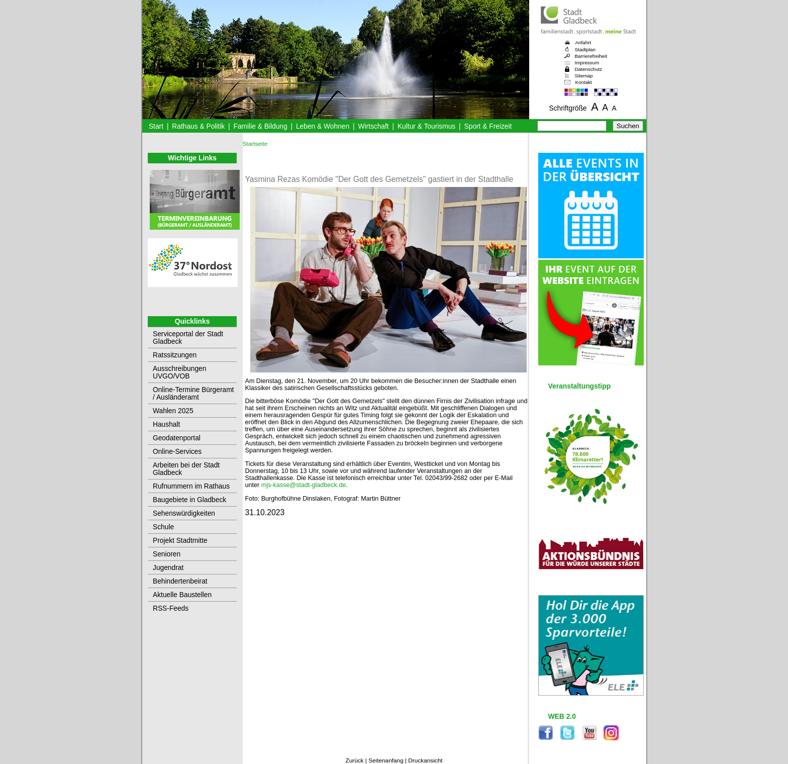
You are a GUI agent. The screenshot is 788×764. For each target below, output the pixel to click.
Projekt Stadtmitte (180, 540)
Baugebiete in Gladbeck (189, 500)
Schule (163, 527)
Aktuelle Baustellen (182, 595)
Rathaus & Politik (198, 126)
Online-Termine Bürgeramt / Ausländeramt (193, 393)
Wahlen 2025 (173, 411)
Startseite (255, 143)
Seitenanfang (386, 760)
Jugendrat (168, 567)
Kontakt (583, 82)
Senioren (166, 554)
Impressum (587, 62)
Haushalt (166, 424)
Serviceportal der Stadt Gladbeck (188, 337)
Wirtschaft (373, 126)
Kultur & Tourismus (426, 126)
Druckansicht (425, 760)
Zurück (354, 760)
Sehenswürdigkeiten (184, 513)
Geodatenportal (177, 438)
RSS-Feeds (170, 608)
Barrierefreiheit (591, 56)
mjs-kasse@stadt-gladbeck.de (303, 485)
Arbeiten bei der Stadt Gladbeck (186, 468)
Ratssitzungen (174, 355)
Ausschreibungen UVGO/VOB (179, 372)
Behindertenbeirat (180, 581)
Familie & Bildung (260, 126)
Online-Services (177, 451)
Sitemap (584, 75)
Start (156, 126)
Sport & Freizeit (488, 126)
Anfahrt (583, 42)
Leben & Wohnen (322, 126)
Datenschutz (589, 69)
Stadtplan (585, 49)
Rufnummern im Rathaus (191, 486)
